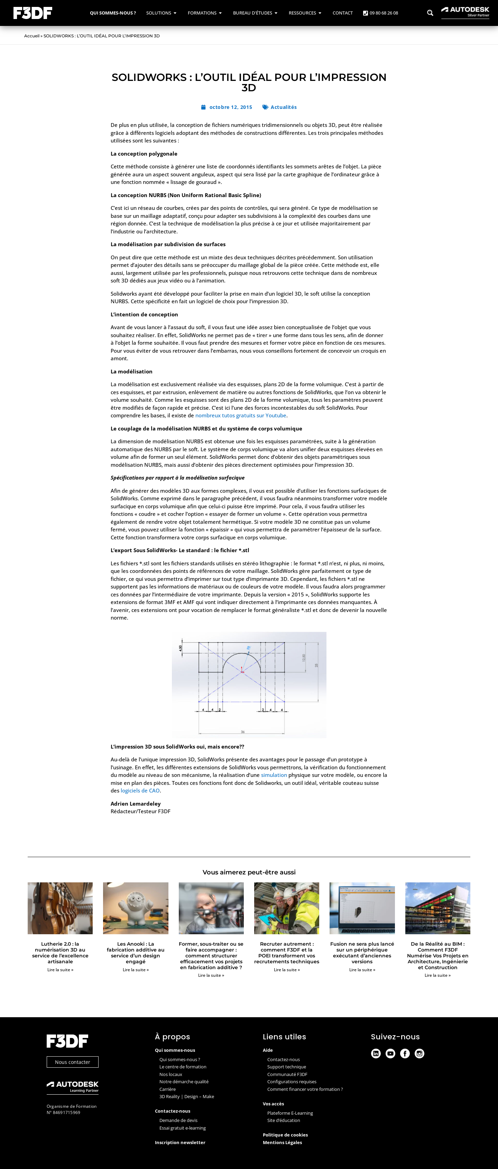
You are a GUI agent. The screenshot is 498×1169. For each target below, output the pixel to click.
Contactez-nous (283, 1059)
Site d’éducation (283, 1120)
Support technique (286, 1067)
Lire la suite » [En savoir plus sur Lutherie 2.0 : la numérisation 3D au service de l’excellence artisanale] (60, 970)
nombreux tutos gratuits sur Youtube (240, 415)
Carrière (167, 1089)
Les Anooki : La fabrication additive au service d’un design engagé (136, 952)
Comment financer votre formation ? (305, 1089)
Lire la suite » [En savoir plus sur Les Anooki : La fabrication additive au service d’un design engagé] (136, 970)
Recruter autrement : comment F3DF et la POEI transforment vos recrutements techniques (286, 952)
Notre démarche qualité (184, 1081)
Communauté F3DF (287, 1074)
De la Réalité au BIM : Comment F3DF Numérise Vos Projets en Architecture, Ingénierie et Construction (438, 955)
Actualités (284, 107)
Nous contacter (72, 1062)
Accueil (31, 35)
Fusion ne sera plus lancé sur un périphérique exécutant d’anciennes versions (362, 952)
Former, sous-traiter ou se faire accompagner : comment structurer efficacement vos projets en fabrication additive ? (211, 955)
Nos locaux (170, 1074)
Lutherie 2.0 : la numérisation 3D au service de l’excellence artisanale (60, 952)
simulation (274, 774)
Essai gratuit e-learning (182, 1128)
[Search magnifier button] (430, 13)
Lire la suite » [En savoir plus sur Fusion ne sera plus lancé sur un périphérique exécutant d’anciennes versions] (362, 970)
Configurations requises (291, 1081)
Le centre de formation (182, 1067)
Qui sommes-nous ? (179, 1059)
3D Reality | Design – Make (186, 1096)
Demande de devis (178, 1120)
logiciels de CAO (140, 790)
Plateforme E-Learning (290, 1113)
